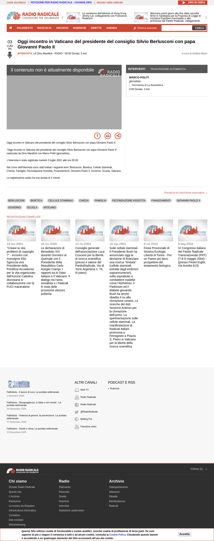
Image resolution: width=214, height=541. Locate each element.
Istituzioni (114, 491)
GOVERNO (14, 207)
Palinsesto (64, 487)
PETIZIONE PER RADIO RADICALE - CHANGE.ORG (61, 2)
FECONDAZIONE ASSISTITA (128, 200)
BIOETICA (36, 200)
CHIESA (84, 200)
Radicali (113, 505)
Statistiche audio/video (71, 510)
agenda (111, 28)
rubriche (79, 28)
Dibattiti (113, 496)
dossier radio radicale (110, 2)
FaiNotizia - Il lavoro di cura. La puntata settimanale (33, 392)
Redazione (15, 501)
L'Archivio (14, 496)
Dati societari (16, 519)
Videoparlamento (118, 487)
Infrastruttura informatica (22, 510)
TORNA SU (196, 469)
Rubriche (114, 388)
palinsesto (25, 28)
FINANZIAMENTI (161, 200)
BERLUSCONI (16, 200)
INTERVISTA (25, 53)
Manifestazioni (117, 501)
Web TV (84, 389)
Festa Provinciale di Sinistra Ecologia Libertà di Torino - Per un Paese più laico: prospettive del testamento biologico (158, 256)
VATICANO (49, 207)
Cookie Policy (117, 534)
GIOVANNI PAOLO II (188, 200)
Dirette (62, 496)
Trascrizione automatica (168, 69)
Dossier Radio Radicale (22, 487)
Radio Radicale (88, 397)
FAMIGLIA (100, 200)
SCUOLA (32, 207)
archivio (62, 28)
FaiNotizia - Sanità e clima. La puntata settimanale (32, 428)
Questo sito (15, 491)
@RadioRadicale (89, 411)
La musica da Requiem (21, 505)
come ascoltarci (16, 2)
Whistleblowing (17, 524)
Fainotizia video (88, 426)
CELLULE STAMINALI (60, 200)
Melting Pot (86, 419)
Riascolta (64, 491)
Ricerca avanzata (147, 28)
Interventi (136, 69)
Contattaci (14, 515)
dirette (96, 28)
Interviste (64, 505)
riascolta (44, 28)
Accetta (185, 534)
